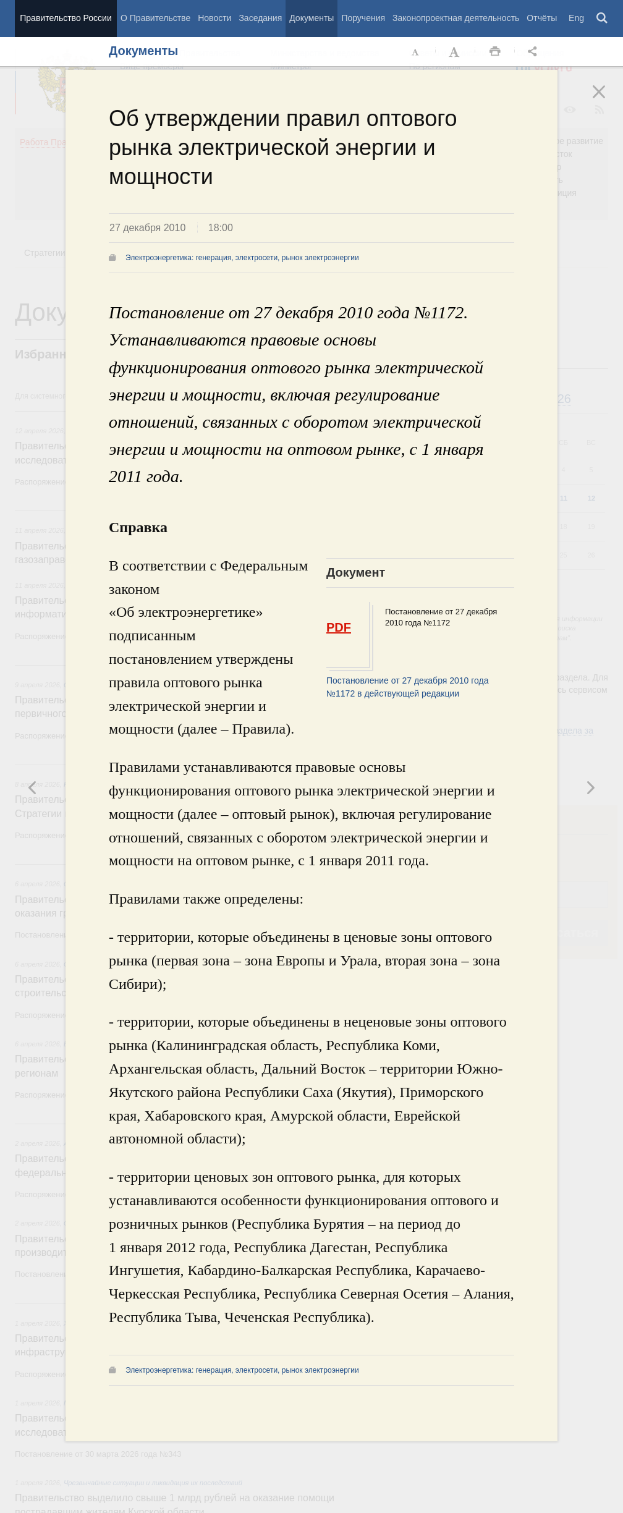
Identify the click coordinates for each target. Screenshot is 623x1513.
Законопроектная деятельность (455, 18)
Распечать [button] (495, 52)
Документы (311, 18)
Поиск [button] (602, 18)
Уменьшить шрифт (416, 52)
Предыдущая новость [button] (590, 787)
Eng (576, 18)
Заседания (260, 18)
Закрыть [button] (607, 100)
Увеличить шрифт (455, 52)
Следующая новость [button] (32, 787)
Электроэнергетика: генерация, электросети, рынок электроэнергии (242, 257)
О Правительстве (155, 18)
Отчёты (542, 18)
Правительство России (65, 18)
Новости (214, 18)
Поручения (363, 18)
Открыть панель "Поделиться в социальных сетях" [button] (534, 52)
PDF (338, 627)
